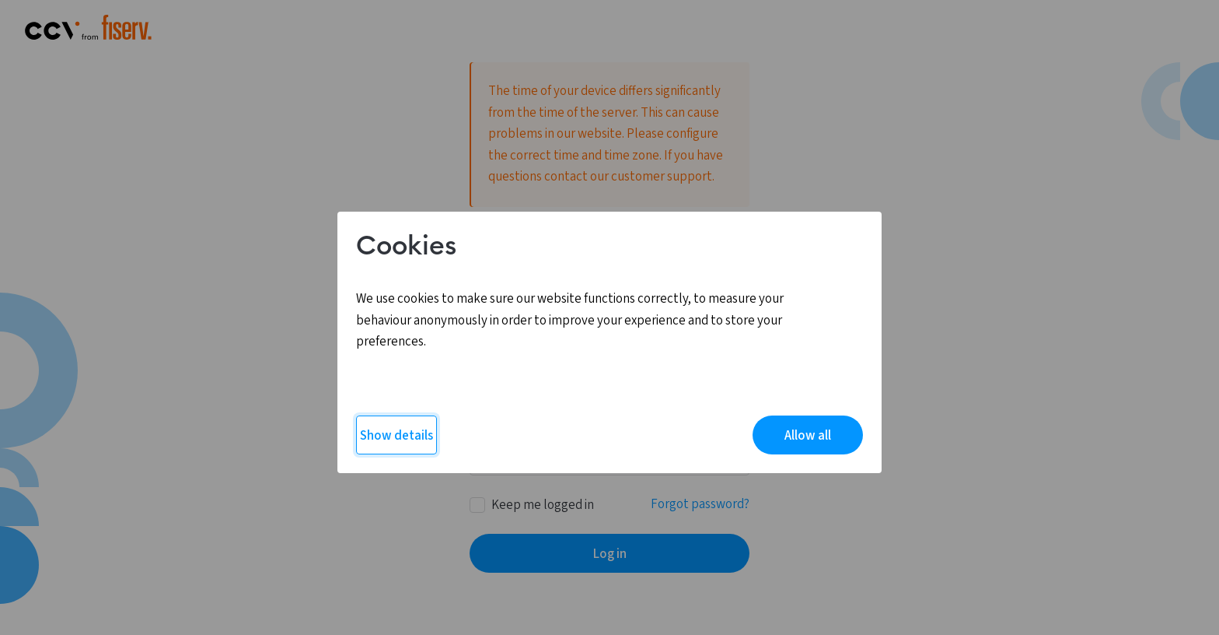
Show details (396, 435)
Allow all (807, 435)
